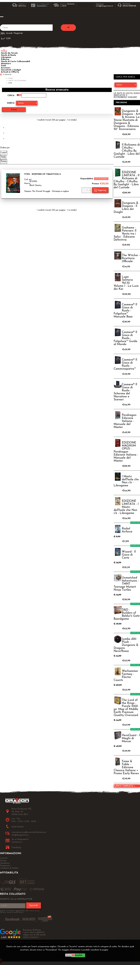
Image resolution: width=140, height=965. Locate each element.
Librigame (6, 57)
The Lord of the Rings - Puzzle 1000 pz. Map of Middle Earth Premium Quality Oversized (126, 708)
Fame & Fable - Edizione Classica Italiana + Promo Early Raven (126, 767)
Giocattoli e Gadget (11, 70)
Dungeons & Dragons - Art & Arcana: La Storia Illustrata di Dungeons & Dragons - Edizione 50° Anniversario (127, 120)
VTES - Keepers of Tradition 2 (42, 174)
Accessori (5, 68)
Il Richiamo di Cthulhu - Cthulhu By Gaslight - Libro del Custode (127, 150)
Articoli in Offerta (10, 72)
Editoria (5, 59)
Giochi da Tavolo (9, 53)
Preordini (121, 103)
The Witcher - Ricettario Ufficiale (131, 258)
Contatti (4, 858)
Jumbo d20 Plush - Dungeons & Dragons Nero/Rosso (126, 645)
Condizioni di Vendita (9, 868)
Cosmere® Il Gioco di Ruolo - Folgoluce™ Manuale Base (125, 310)
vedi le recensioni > (31, 937)
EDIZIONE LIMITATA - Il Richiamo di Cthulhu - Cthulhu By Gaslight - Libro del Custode (126, 180)
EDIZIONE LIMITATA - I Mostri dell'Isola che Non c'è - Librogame (126, 507)
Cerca (11, 96)
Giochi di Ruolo (8, 55)
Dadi (3, 66)
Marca (10, 103)
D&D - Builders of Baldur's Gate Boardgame (127, 614)
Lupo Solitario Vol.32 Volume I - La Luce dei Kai (126, 283)
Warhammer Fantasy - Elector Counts (126, 676)
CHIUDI (70, 959)
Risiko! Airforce (127, 530)
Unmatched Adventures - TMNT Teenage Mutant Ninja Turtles (126, 583)
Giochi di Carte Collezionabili (15, 61)
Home (4, 51)
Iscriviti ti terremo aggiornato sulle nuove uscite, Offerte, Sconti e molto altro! (20, 911)
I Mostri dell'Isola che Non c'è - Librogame (126, 481)
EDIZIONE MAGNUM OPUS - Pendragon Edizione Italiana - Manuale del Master (126, 451)
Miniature (6, 64)
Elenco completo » (124, 786)
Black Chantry (35, 185)
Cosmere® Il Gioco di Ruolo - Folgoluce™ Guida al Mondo (125, 338)
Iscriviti (33, 905)
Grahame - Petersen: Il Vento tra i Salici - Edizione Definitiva (125, 233)
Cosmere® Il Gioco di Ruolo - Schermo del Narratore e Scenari (125, 392)
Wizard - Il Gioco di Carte (129, 554)
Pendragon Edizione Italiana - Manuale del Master (125, 421)
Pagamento (5, 866)
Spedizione (5, 863)
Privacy (115, 950)
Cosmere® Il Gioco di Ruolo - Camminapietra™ (125, 364)
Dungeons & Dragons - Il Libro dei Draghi (126, 208)
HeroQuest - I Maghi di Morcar (131, 738)
